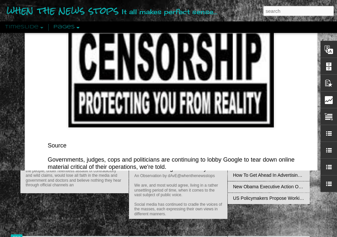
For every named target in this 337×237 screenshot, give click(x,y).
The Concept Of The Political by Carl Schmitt (278, 117)
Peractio (40, 152)
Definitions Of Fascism (256, 129)
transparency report (258, 43)
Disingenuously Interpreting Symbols (270, 106)
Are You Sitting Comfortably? (172, 168)
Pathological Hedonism (256, 60)
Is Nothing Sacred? (159, 83)
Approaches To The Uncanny (262, 140)
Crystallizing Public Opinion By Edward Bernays (281, 152)
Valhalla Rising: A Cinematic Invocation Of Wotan (283, 71)
